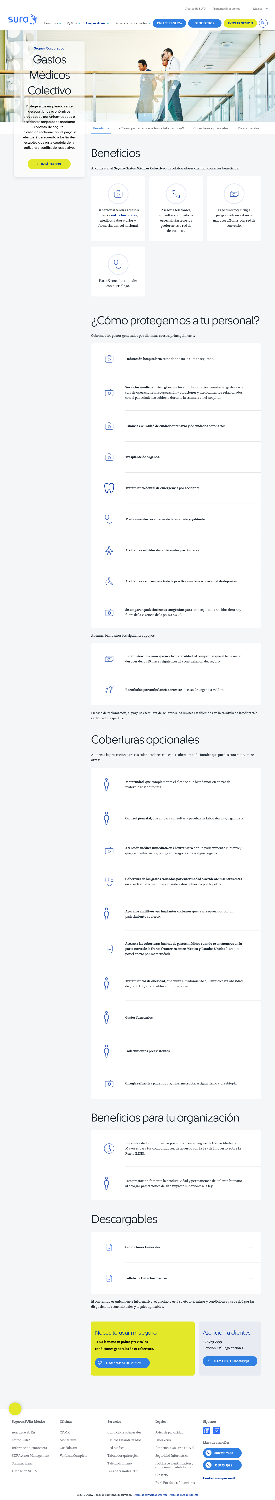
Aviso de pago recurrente (184, 1495)
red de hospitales (124, 215)
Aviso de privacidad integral (150, 1495)
